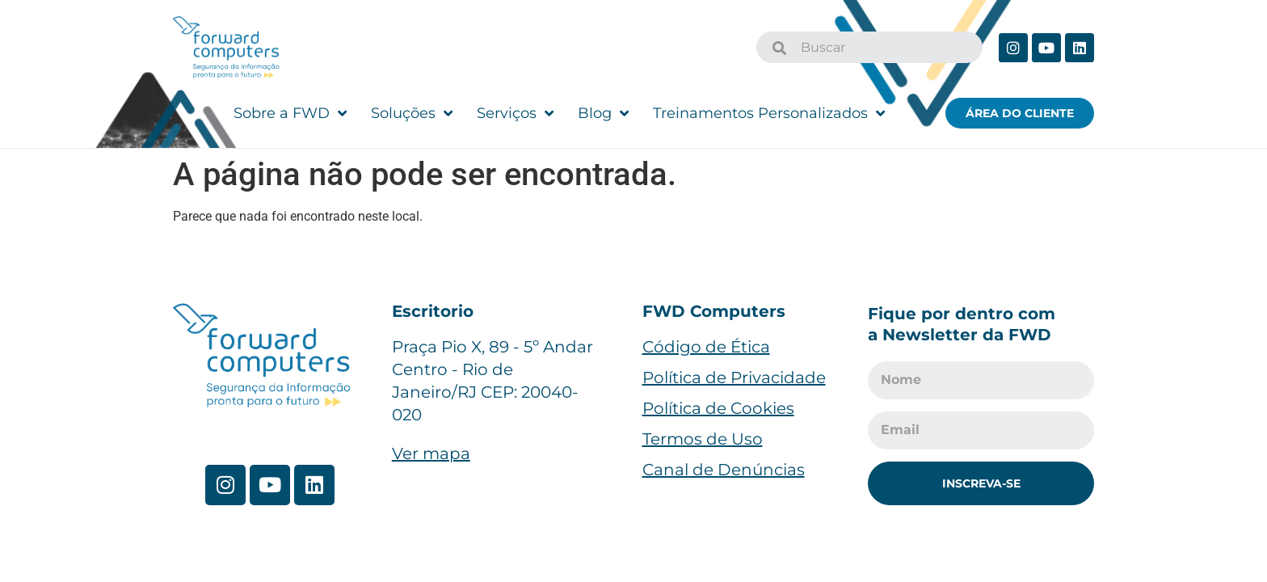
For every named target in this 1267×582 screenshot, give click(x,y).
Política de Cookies (718, 408)
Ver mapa (431, 453)
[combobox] (869, 47)
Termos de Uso (702, 439)
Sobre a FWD (290, 113)
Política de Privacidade (734, 377)
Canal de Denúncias (723, 469)
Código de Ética (706, 346)
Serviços (515, 113)
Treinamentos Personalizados (769, 113)
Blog (603, 113)
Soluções (411, 113)
